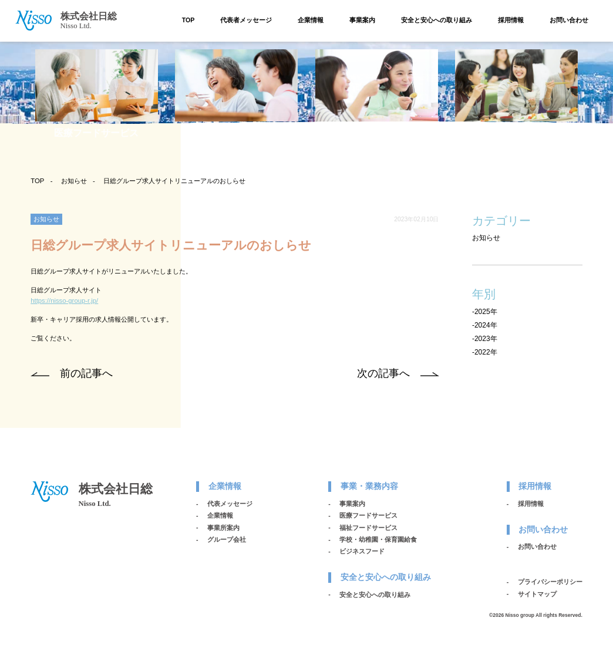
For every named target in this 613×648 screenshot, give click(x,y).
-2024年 (484, 325)
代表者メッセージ (246, 19)
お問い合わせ (569, 19)
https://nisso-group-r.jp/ (64, 300)
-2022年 (484, 352)
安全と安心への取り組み (436, 19)
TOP (188, 19)
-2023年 (484, 339)
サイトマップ (537, 594)
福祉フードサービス (368, 527)
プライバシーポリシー (550, 581)
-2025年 (484, 312)
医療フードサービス (368, 515)
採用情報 (511, 19)
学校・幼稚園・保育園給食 (378, 539)
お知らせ (74, 180)
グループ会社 (226, 539)
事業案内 (362, 19)
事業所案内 (223, 527)
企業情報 (311, 19)
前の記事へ (86, 373)
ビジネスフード (362, 551)
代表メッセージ (229, 503)
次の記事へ (383, 373)
